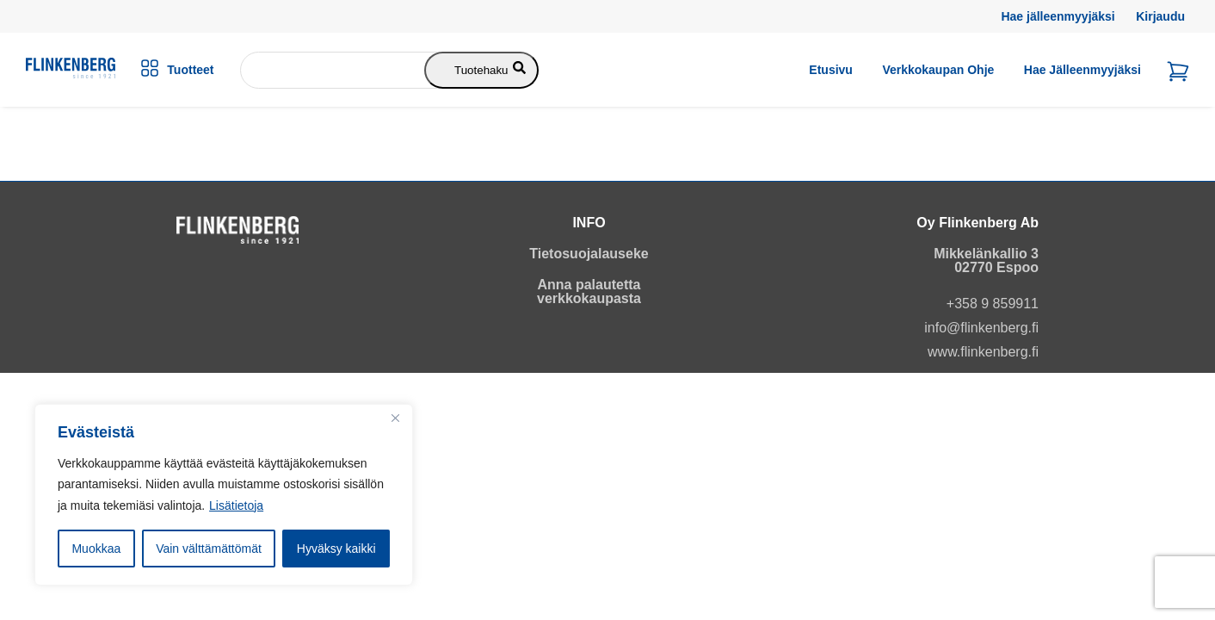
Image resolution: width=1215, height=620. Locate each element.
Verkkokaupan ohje (938, 70)
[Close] (395, 418)
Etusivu (831, 70)
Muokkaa (95, 548)
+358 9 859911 (993, 303)
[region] (223, 495)
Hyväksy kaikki (336, 548)
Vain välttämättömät (209, 548)
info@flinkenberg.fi (981, 327)
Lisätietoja (236, 505)
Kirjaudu (1160, 16)
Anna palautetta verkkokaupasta (589, 291)
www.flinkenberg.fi (983, 351)
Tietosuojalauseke (588, 253)
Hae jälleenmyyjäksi (1057, 16)
